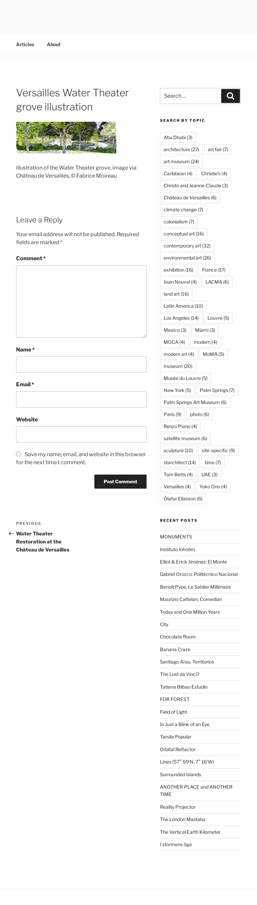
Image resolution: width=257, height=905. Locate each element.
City (164, 624)
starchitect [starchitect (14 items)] (180, 462)
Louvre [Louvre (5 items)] (218, 318)
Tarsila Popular (175, 736)
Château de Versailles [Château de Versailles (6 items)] (190, 197)
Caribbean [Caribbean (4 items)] (178, 173)
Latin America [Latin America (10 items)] (183, 306)
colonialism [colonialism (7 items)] (179, 221)
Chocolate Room (178, 636)
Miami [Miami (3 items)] (205, 330)
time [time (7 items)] (213, 462)
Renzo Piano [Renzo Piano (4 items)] (180, 426)
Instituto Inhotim (177, 549)
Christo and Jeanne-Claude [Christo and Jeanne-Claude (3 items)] (196, 185)
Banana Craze (175, 649)
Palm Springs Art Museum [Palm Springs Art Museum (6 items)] (195, 402)
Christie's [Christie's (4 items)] (214, 173)
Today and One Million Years (190, 612)
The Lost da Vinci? (179, 674)
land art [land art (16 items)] (176, 294)
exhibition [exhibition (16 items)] (178, 270)
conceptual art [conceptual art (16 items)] (184, 233)
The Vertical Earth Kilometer (190, 832)
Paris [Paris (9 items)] (172, 414)
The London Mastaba (182, 819)
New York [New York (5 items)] (177, 390)
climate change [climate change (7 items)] (183, 209)
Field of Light (173, 712)
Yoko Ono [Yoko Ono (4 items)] (213, 486)
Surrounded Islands (180, 774)
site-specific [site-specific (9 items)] (218, 450)
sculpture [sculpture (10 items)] (178, 450)
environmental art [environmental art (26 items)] (187, 258)
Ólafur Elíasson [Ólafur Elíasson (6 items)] (183, 498)
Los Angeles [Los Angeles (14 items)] (181, 318)
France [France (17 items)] (214, 270)
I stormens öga (176, 844)
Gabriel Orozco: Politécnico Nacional (199, 574)
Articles (25, 44)
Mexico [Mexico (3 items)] (175, 330)
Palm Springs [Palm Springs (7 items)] (217, 390)
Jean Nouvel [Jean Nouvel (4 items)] (180, 282)
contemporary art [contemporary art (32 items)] (187, 245)
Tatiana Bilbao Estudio (183, 687)
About (54, 44)
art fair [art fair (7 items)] (218, 149)
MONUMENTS (176, 536)
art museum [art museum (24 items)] (181, 161)
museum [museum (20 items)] (178, 366)
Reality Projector (177, 807)
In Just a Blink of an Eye (184, 724)
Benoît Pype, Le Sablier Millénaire (195, 587)
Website (27, 419)
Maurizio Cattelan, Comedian (191, 599)
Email (25, 384)
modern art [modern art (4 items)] (179, 354)
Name (25, 349)
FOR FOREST (174, 699)
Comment (31, 258)
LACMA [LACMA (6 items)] (217, 282)
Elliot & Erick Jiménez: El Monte (193, 562)
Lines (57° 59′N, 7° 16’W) (187, 762)
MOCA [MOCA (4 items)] (174, 342)
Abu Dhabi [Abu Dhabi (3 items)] (178, 137)
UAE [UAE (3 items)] (209, 474)
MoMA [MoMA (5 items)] (213, 354)
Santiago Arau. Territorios (187, 662)
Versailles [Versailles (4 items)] (177, 486)
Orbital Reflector (177, 749)
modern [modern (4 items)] (205, 342)
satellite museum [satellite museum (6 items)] (185, 438)
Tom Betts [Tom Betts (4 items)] (178, 474)
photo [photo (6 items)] (199, 414)
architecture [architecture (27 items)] (181, 149)
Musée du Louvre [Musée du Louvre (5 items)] (185, 378)
